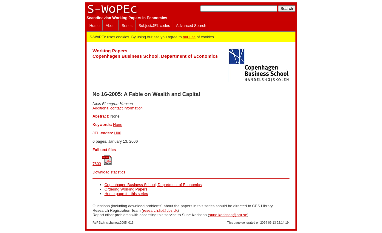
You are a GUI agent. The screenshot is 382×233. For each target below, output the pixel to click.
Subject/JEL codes (154, 25)
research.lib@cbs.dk (160, 210)
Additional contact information (118, 108)
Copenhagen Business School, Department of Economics (153, 184)
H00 (117, 133)
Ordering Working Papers (125, 189)
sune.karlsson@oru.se (228, 215)
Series (127, 25)
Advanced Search (191, 25)
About (110, 25)
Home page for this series (126, 193)
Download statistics (109, 172)
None (117, 124)
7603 (97, 164)
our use (189, 37)
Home (95, 25)
